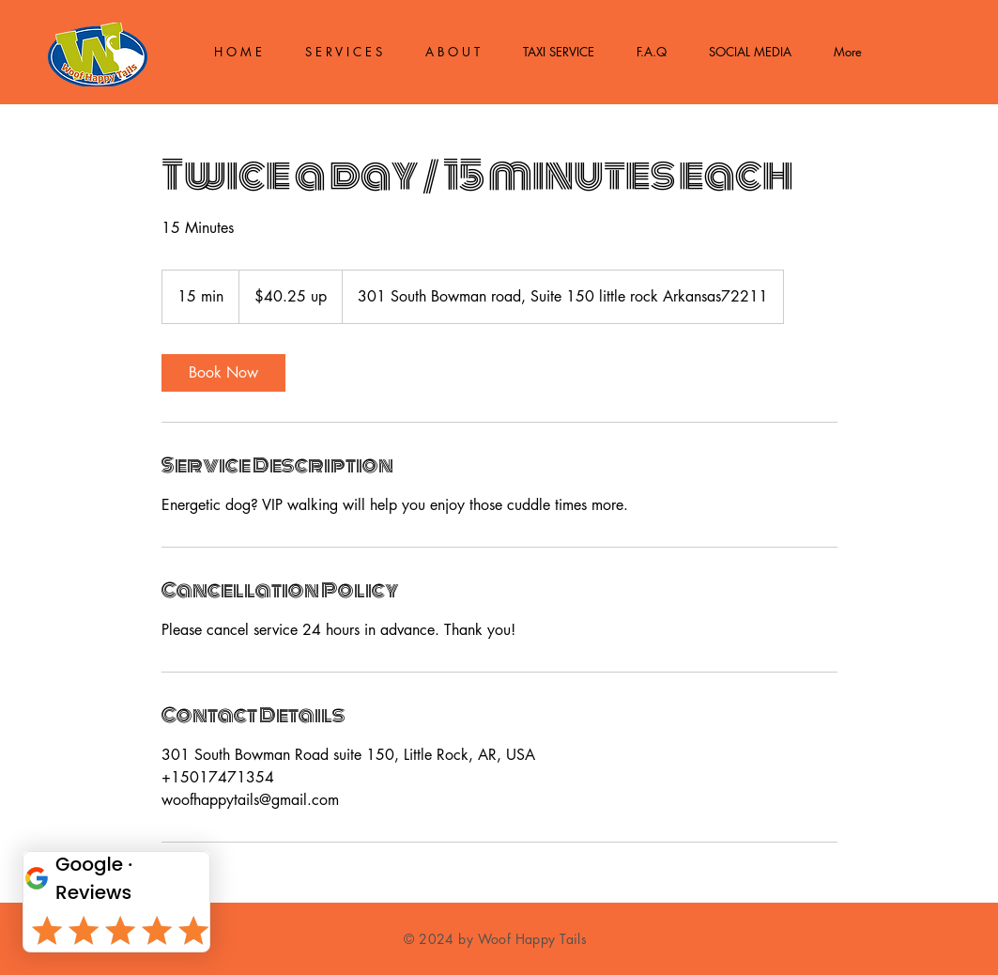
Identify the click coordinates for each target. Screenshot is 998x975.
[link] (223, 373)
